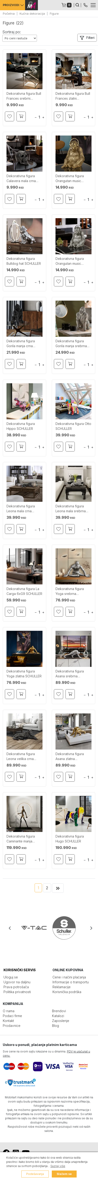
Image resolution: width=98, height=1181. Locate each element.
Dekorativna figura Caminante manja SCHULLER (21, 839)
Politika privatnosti (17, 992)
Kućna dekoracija (32, 13)
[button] (87, 37)
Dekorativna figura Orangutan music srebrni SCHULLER (70, 262)
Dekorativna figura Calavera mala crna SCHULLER (21, 179)
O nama (8, 1011)
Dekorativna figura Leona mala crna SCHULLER (21, 509)
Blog (55, 1026)
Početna (9, 13)
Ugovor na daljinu (16, 982)
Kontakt (8, 1021)
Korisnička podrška (66, 992)
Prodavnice (11, 1026)
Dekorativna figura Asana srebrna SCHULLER (70, 674)
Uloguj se (10, 977)
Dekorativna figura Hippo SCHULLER (21, 426)
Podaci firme (12, 1016)
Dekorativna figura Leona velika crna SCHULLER (21, 757)
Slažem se (64, 1174)
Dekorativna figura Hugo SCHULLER (70, 838)
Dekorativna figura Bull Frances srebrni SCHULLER (24, 97)
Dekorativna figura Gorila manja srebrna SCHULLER (71, 344)
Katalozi (58, 1016)
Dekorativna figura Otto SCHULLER (73, 426)
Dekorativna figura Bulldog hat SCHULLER (24, 261)
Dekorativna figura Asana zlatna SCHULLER (70, 757)
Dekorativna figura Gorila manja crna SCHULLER (21, 344)
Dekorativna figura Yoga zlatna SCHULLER (24, 673)
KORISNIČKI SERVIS (19, 970)
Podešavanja (35, 1174)
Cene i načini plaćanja (69, 977)
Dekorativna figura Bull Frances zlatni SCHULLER (73, 97)
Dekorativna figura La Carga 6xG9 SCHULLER (24, 591)
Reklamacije (61, 987)
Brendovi (59, 1011)
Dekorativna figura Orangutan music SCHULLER (70, 179)
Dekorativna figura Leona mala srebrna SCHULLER (71, 509)
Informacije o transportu (70, 982)
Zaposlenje (60, 1021)
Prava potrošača (16, 987)
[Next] (58, 888)
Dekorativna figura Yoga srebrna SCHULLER (70, 592)
